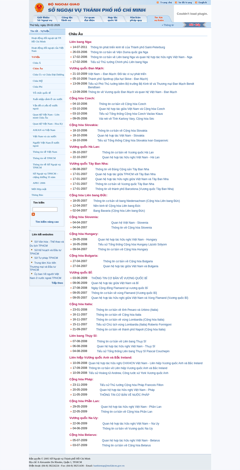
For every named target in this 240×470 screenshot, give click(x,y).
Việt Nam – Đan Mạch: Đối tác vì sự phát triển (117, 74)
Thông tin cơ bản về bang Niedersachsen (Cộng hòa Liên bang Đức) (137, 201)
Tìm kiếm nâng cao (47, 221)
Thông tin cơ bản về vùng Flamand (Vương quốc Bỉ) (124, 293)
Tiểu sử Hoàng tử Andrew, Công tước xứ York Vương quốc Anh (128, 373)
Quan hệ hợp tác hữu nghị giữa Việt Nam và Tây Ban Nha (132, 179)
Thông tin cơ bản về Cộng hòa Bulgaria (128, 261)
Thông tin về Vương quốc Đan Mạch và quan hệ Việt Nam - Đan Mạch (132, 92)
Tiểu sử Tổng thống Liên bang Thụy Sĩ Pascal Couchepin (133, 351)
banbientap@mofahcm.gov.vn (109, 465)
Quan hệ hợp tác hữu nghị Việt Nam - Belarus (131, 440)
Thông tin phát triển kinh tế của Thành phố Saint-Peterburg (127, 47)
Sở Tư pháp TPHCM (46, 257)
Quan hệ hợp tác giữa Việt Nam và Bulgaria (130, 266)
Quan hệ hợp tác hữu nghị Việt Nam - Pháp (127, 390)
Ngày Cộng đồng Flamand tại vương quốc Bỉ (119, 288)
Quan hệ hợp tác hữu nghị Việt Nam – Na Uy (130, 423)
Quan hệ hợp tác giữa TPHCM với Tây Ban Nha (125, 174)
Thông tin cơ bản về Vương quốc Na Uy (127, 428)
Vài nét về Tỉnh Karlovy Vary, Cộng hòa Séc (126, 118)
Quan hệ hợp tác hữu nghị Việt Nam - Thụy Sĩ (126, 346)
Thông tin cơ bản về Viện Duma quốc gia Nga (119, 52)
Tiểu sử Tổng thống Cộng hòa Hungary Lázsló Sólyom (132, 244)
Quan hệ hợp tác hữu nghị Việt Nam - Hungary (127, 239)
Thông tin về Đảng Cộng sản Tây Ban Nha (122, 169)
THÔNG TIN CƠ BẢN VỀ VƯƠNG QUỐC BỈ (119, 278)
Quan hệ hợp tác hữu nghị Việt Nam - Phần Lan (131, 406)
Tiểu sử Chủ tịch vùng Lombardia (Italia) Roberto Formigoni (133, 324)
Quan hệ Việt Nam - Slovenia (129, 222)
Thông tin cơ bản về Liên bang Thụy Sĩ (121, 341)
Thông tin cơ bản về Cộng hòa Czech (122, 104)
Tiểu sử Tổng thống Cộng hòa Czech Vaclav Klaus (131, 113)
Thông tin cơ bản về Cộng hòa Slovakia (122, 130)
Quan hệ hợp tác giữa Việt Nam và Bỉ (115, 283)
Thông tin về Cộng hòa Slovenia (131, 227)
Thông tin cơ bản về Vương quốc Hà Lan (128, 152)
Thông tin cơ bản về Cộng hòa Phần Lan (126, 411)
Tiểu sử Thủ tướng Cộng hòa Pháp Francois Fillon (131, 385)
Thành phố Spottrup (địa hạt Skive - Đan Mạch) (118, 79)
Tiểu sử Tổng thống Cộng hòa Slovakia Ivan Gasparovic (133, 140)
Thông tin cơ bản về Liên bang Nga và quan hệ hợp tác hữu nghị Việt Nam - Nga (141, 57)
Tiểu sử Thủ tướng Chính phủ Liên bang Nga (119, 62)
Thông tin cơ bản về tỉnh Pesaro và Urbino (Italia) (127, 309)
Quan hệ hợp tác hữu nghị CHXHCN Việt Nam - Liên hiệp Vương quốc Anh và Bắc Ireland (145, 363)
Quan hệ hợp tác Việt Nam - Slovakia (121, 135)
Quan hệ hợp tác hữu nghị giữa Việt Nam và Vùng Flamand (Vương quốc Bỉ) (139, 298)
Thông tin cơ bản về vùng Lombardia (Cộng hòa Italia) (130, 319)
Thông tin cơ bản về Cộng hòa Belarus (126, 445)
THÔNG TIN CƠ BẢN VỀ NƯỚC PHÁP (125, 394)
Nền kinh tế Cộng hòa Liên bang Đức (117, 205)
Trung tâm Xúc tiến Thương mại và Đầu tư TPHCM (43, 266)
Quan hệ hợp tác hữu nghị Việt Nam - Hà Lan (131, 157)
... (30, 229)
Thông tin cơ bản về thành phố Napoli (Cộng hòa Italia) (130, 329)
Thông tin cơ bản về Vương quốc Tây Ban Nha (124, 184)
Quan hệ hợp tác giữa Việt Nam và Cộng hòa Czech (132, 109)
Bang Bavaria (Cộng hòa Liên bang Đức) (119, 210)
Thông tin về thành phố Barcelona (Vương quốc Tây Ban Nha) (134, 189)
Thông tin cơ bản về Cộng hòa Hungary (123, 249)
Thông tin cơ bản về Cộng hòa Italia (118, 314)
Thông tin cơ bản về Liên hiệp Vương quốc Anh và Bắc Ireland (128, 368)
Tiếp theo (57, 282)
